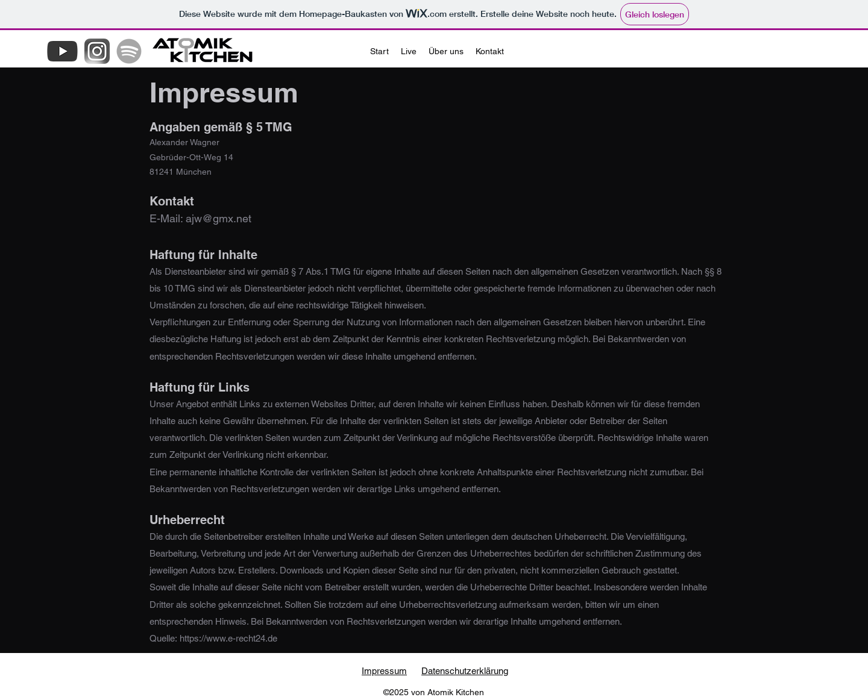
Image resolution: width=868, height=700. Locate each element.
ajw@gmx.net (218, 218)
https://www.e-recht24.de (228, 638)
